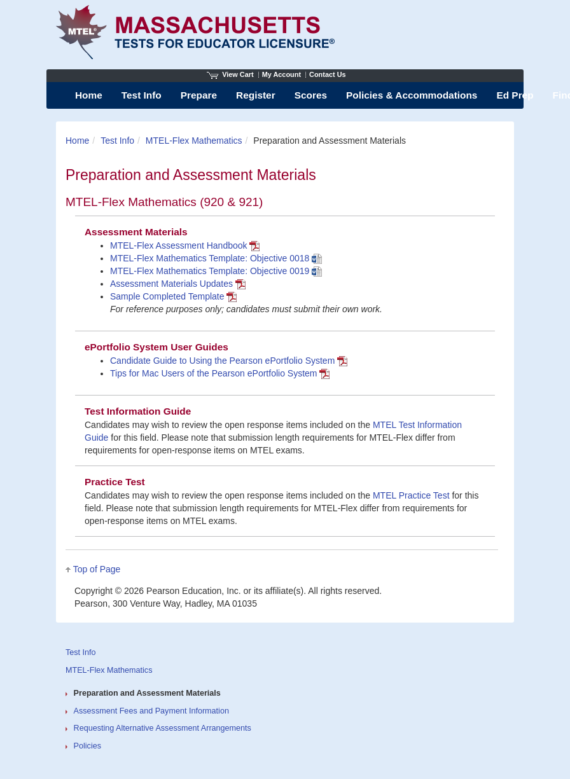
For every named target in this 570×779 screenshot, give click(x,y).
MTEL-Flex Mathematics (194, 140)
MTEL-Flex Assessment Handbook (185, 245)
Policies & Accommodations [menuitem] (411, 95)
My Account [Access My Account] (281, 74)
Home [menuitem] (88, 95)
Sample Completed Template (173, 296)
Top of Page (97, 569)
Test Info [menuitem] (142, 95)
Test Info (117, 140)
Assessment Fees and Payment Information (151, 711)
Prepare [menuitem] (199, 95)
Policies (87, 745)
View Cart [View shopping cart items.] (230, 74)
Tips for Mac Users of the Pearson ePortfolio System (220, 373)
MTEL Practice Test (412, 495)
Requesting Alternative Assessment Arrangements (162, 728)
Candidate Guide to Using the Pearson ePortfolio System (228, 360)
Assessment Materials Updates (178, 284)
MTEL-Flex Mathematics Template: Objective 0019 (216, 271)
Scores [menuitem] (311, 95)
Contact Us (327, 74)
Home (77, 140)
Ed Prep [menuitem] (514, 95)
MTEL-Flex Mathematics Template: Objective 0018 (216, 258)
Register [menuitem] (255, 95)
